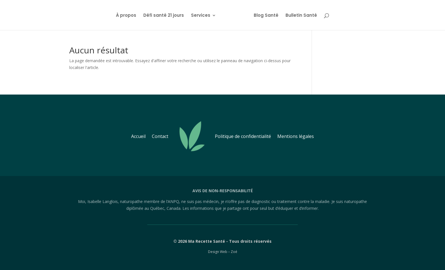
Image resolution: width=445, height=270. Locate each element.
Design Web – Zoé (222, 251)
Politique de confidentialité (243, 136)
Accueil (138, 136)
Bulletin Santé (299, 15)
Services (202, 15)
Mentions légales (295, 136)
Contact (160, 136)
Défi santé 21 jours (165, 15)
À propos (128, 15)
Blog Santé (264, 15)
